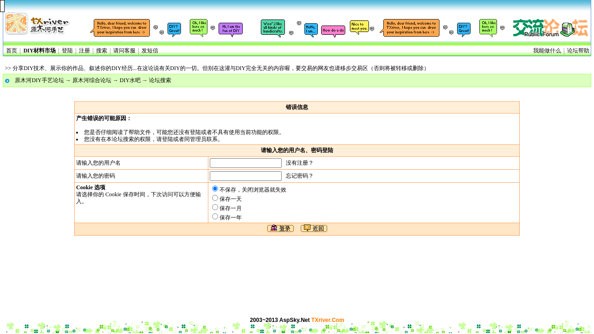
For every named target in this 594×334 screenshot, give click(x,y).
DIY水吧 (130, 80)
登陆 (67, 50)
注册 (84, 50)
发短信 (150, 50)
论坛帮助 (578, 50)
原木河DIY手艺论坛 (39, 80)
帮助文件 (140, 132)
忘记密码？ (300, 176)
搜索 (101, 50)
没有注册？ (300, 163)
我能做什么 (547, 50)
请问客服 (124, 50)
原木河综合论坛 (91, 80)
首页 (11, 50)
